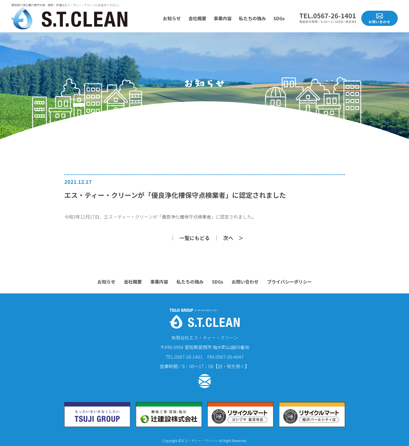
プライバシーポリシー (289, 281)
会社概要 (197, 18)
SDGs (279, 18)
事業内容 (223, 18)
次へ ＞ (233, 237)
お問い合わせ (245, 281)
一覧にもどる (194, 237)
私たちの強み (252, 18)
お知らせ (172, 18)
